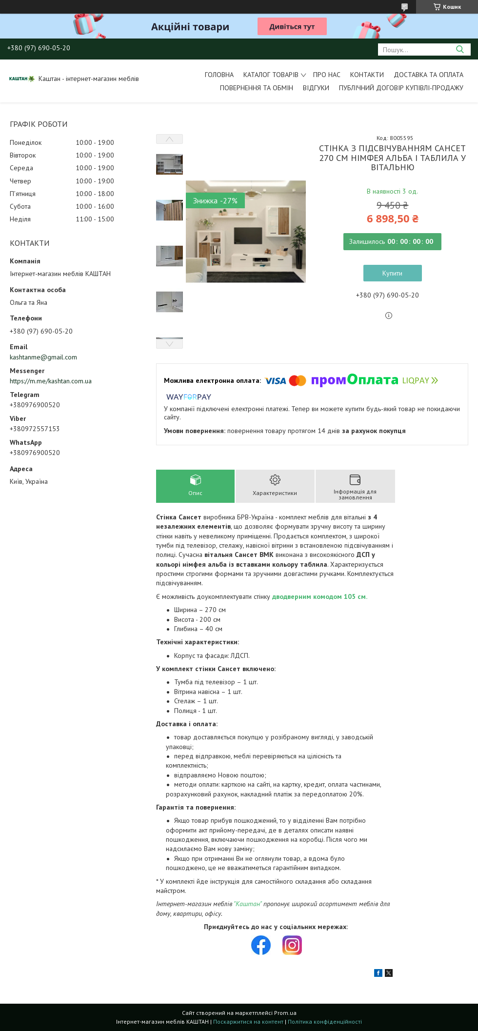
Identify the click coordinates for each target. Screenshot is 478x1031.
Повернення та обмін (256, 87)
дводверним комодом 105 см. (319, 596)
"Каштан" (247, 903)
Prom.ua (285, 1012)
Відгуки (316, 87)
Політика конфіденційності (325, 1021)
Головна (219, 74)
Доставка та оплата (428, 74)
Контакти (367, 74)
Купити (392, 273)
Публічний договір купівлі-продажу (401, 87)
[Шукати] (460, 49)
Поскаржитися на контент (248, 1021)
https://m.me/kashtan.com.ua (51, 381)
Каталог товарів (271, 74)
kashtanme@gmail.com (43, 357)
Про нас (326, 74)
